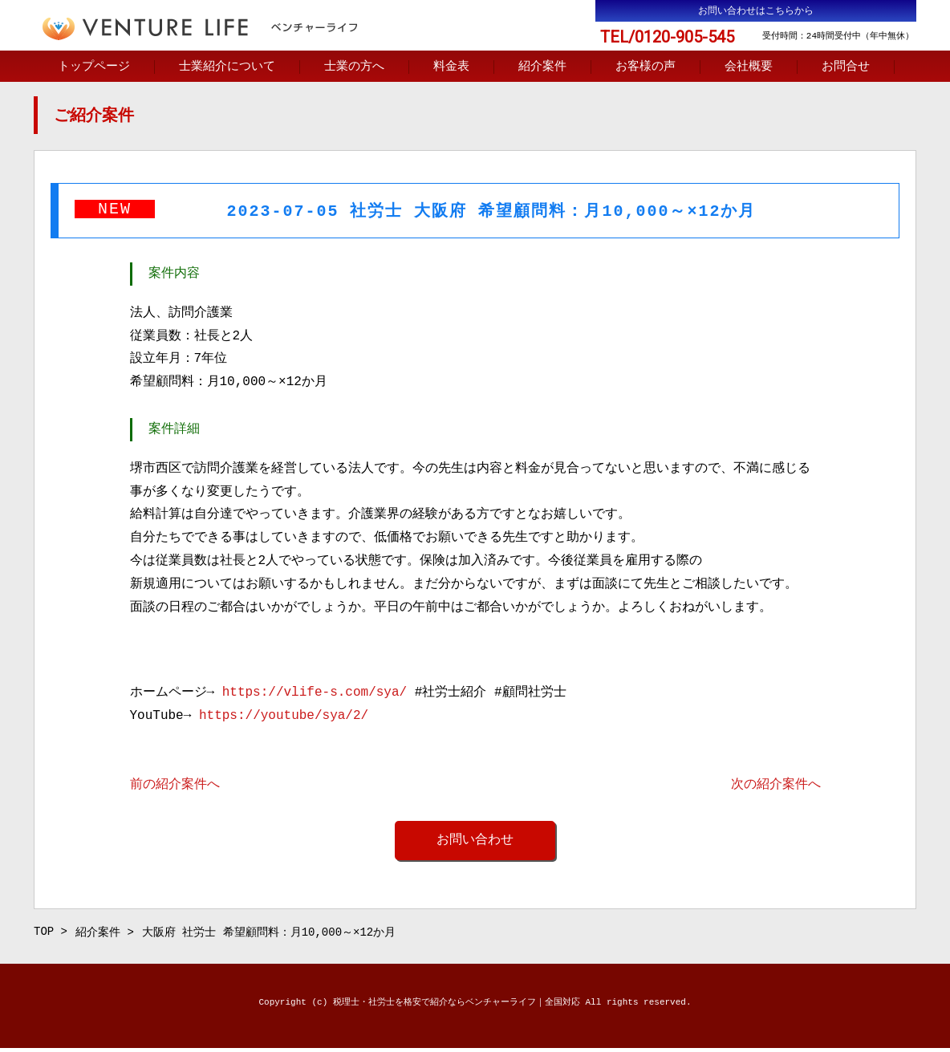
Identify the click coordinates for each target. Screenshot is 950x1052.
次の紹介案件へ (776, 786)
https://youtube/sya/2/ (283, 717)
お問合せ (846, 67)
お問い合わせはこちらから (756, 11)
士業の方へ (354, 67)
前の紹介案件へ (175, 786)
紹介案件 (542, 67)
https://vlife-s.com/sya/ (314, 694)
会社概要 (749, 67)
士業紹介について (227, 67)
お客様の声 (645, 67)
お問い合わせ (475, 842)
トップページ (94, 67)
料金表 (451, 67)
